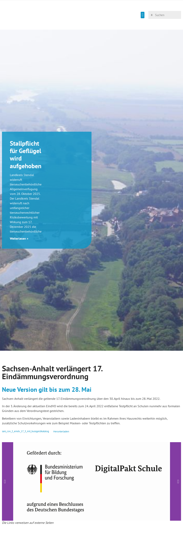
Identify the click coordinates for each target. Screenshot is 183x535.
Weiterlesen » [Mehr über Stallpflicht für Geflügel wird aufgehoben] (19, 238)
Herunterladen (61, 431)
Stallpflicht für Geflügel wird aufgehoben (25, 154)
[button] (142, 15)
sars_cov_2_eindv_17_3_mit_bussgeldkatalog (25, 431)
